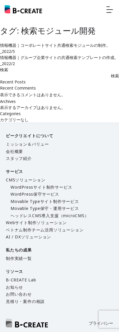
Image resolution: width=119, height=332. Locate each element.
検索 (4, 69)
